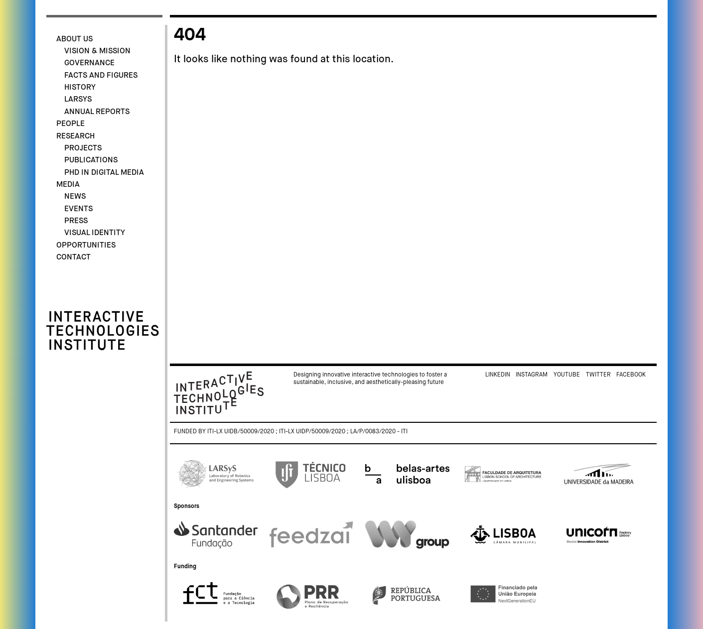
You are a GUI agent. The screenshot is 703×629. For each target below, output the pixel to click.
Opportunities (86, 245)
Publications (91, 160)
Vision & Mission (97, 51)
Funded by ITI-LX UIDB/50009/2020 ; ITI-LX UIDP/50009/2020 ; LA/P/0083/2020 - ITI (291, 432)
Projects (83, 148)
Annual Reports (97, 112)
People (70, 123)
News (75, 196)
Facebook (631, 375)
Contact (73, 257)
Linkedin (497, 375)
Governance (89, 63)
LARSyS (78, 99)
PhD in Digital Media (104, 172)
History (80, 87)
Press (76, 221)
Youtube (567, 375)
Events (78, 209)
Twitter (598, 375)
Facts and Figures (101, 75)
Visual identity (94, 233)
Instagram (532, 375)
